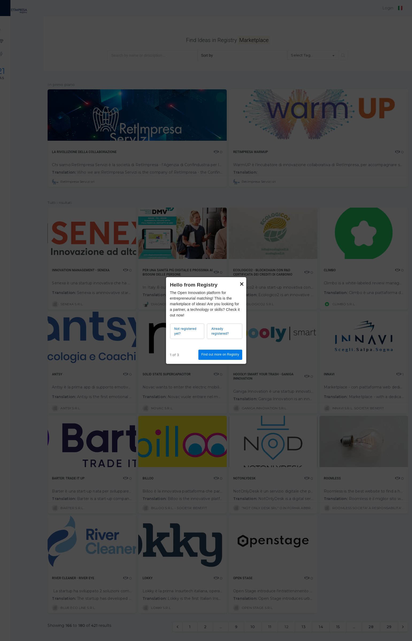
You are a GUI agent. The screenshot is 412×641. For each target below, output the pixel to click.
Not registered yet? (185, 331)
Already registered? (220, 331)
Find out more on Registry (220, 354)
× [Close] (241, 281)
